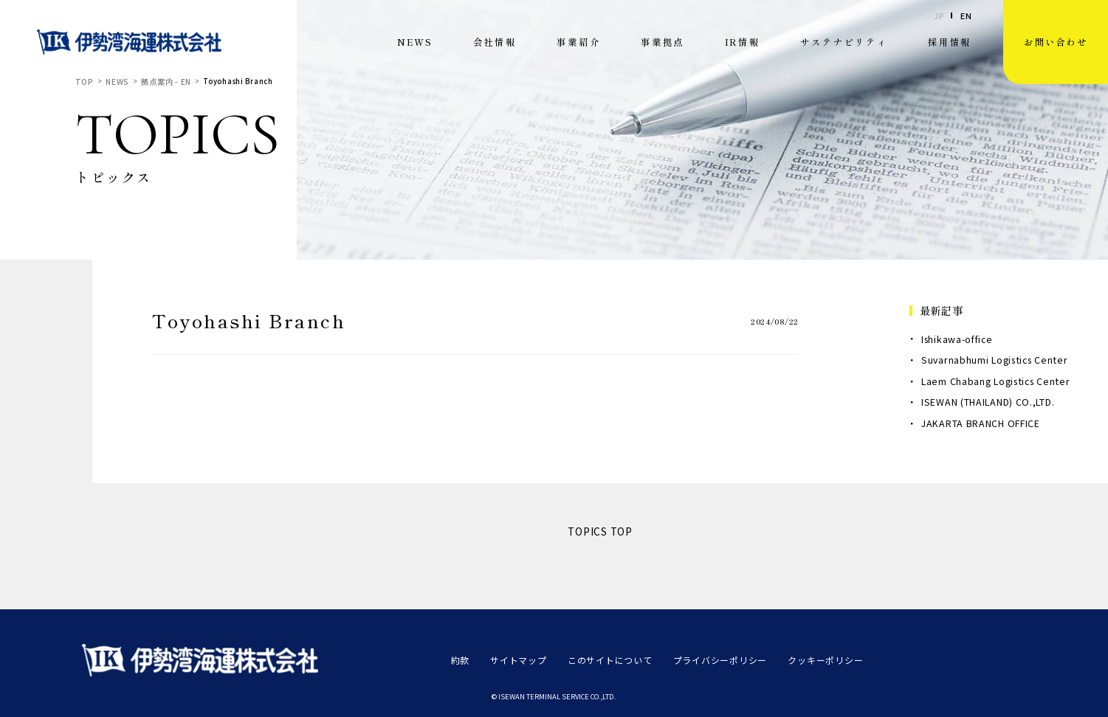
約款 (459, 659)
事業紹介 (578, 42)
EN (965, 16)
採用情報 (949, 42)
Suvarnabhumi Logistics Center (994, 360)
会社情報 (495, 42)
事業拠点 (662, 42)
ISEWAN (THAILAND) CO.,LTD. (987, 402)
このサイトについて (600, 659)
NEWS (415, 42)
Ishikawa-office (957, 339)
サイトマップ (514, 659)
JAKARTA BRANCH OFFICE (980, 423)
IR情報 (742, 42)
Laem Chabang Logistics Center (995, 381)
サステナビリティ (843, 42)
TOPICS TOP (600, 531)
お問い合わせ (1055, 42)
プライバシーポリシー (703, 659)
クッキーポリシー (801, 659)
